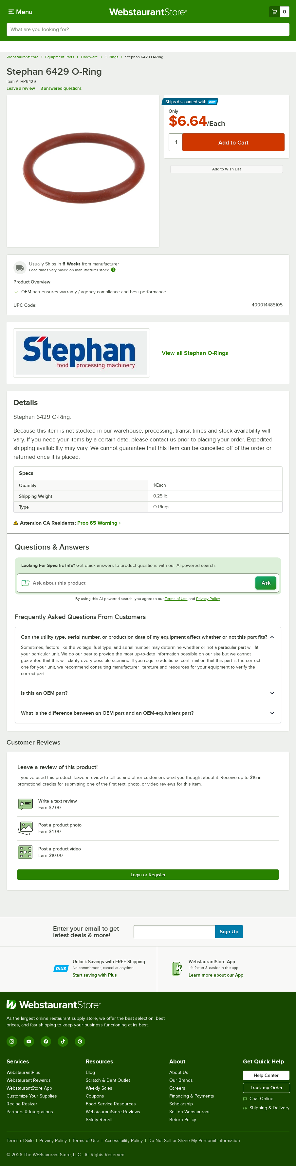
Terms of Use (176, 598)
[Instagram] (12, 1041)
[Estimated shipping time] (113, 270)
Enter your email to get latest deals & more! (86, 931)
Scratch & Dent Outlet (108, 1080)
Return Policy (182, 1119)
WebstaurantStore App (29, 1088)
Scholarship (181, 1103)
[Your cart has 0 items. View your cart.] (279, 11)
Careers (177, 1088)
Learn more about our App (216, 975)
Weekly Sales (99, 1088)
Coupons (95, 1096)
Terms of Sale (20, 1140)
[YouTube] (29, 1041)
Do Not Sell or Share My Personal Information (194, 1140)
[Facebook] (46, 1041)
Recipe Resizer (22, 1103)
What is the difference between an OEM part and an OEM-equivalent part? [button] (107, 713)
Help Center (266, 1075)
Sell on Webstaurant (189, 1111)
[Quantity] (176, 142)
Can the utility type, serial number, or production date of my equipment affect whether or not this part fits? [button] (144, 637)
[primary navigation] (20, 12)
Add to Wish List (226, 169)
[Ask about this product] (148, 583)
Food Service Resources (111, 1103)
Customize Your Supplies (32, 1096)
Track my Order (266, 1087)
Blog (90, 1072)
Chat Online (258, 1098)
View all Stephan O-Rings (195, 353)
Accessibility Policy (124, 1140)
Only (173, 111)
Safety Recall (99, 1119)
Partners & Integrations (30, 1111)
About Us (178, 1072)
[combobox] (148, 29)
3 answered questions (61, 88)
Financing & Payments (191, 1096)
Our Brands (181, 1080)
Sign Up (229, 932)
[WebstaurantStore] (88, 1005)
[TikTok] (63, 1041)
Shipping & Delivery (266, 1107)
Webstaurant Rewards (29, 1080)
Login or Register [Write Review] (148, 874)
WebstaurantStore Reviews (113, 1111)
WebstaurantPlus (23, 1072)
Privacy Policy (208, 598)
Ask (266, 583)
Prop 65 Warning (97, 523)
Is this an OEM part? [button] (44, 693)
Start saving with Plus (95, 975)
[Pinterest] (80, 1041)
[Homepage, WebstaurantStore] (148, 11)
